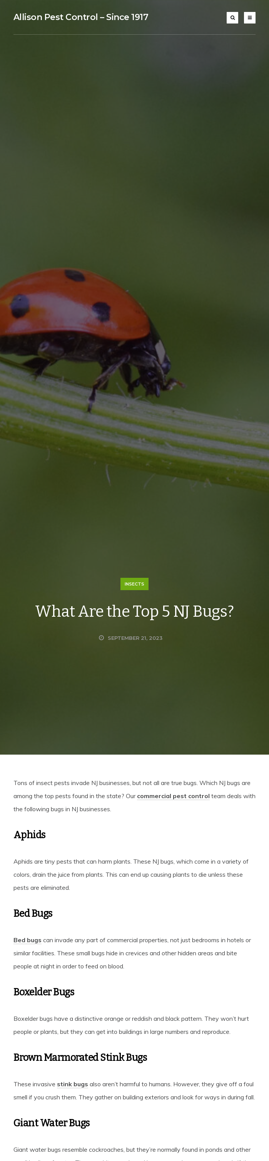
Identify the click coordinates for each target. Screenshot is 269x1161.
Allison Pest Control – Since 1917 (81, 17)
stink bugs (72, 1084)
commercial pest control (173, 796)
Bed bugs (27, 940)
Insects (134, 584)
